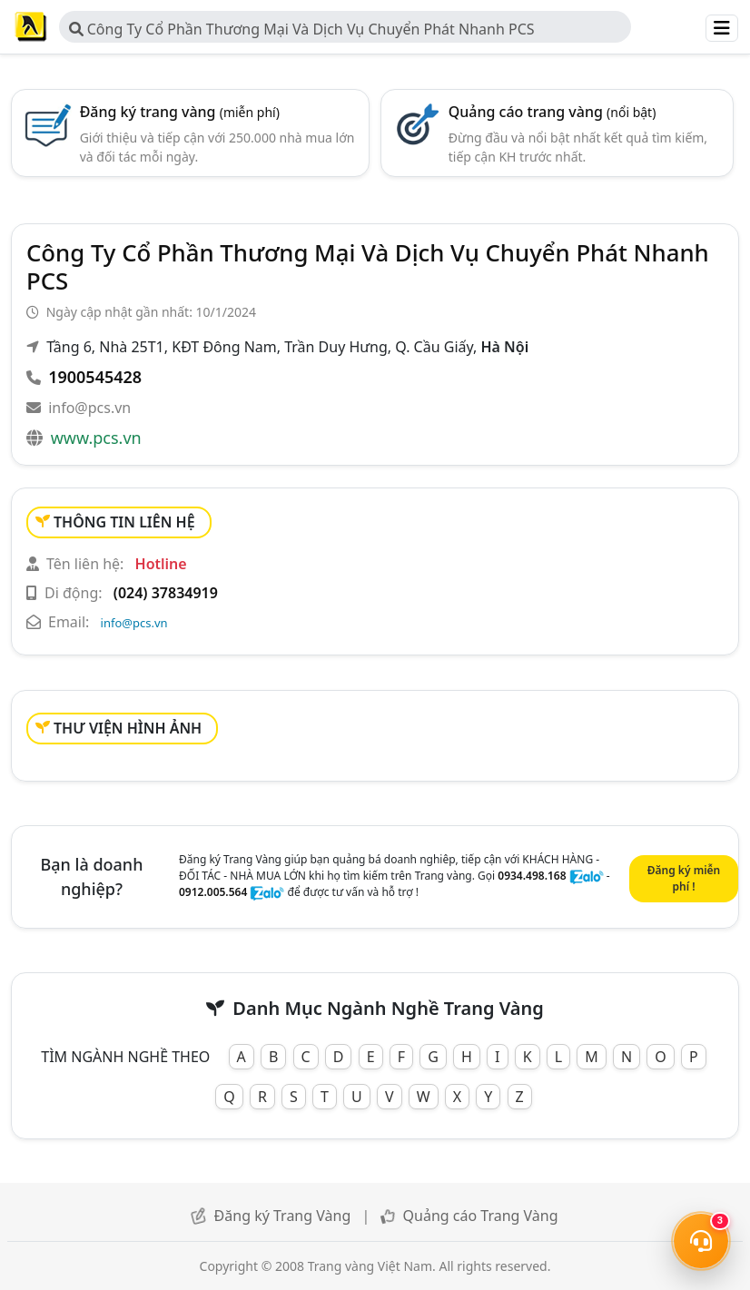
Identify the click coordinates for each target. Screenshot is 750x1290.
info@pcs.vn (89, 408)
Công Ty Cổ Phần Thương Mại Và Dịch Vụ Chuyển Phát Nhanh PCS (302, 29)
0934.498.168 (532, 875)
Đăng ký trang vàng (180, 112)
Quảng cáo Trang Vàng (480, 1216)
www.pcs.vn (96, 437)
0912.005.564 (213, 892)
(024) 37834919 (165, 593)
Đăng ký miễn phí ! (683, 878)
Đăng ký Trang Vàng (282, 1216)
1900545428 (95, 377)
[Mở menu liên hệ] (701, 1241)
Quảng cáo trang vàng (552, 112)
